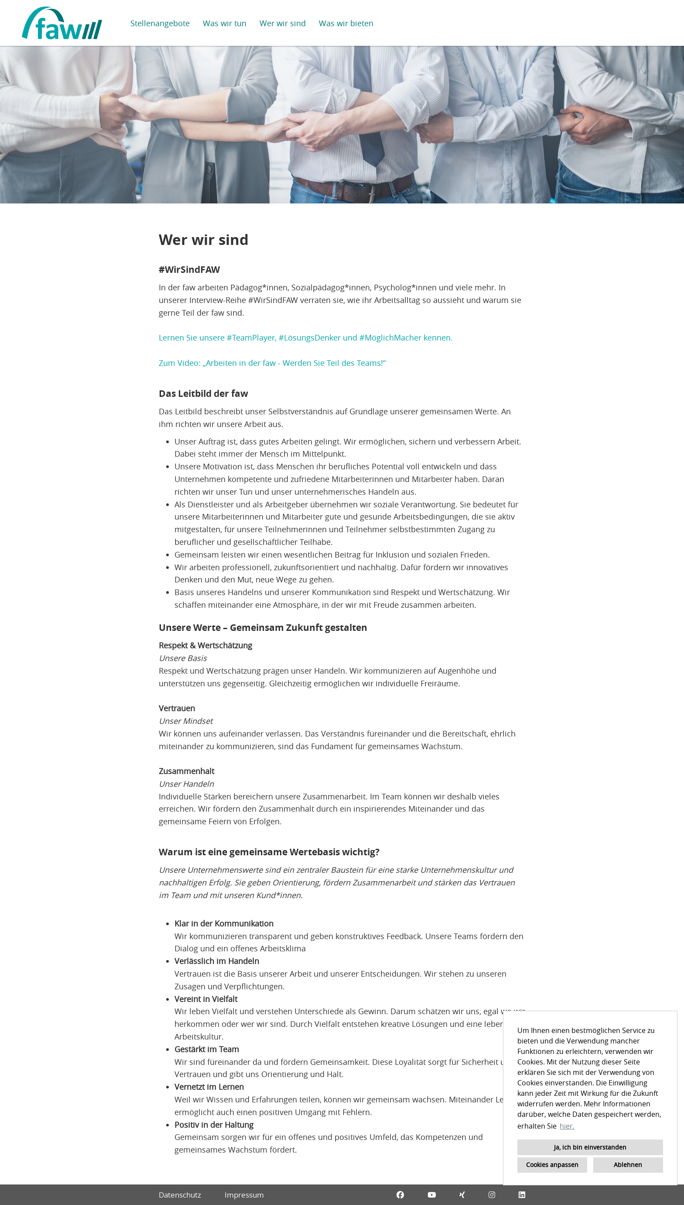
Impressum (244, 1195)
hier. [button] (567, 1126)
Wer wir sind (283, 23)
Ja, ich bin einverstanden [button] (590, 1147)
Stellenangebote (160, 23)
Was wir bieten (346, 23)
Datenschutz (180, 1195)
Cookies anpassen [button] (552, 1164)
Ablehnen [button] (628, 1164)
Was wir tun (224, 23)
